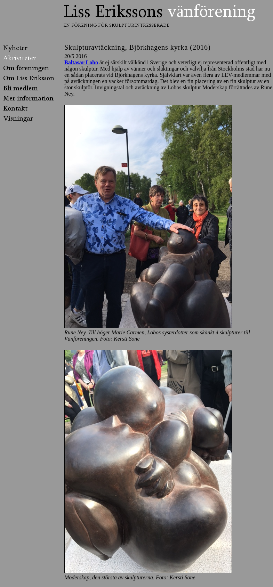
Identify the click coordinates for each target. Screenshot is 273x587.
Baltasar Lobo (81, 62)
